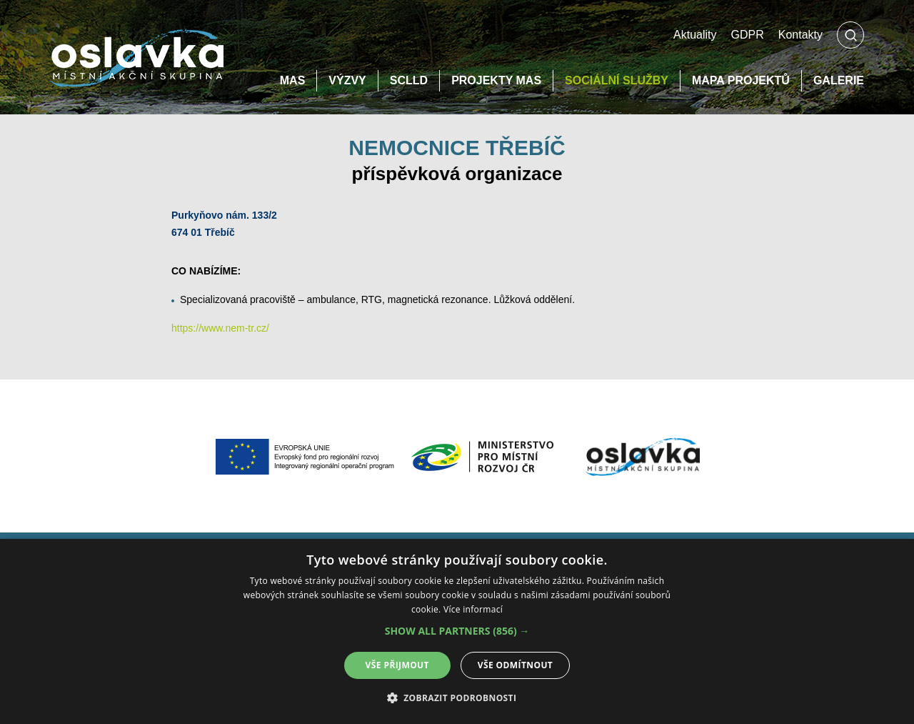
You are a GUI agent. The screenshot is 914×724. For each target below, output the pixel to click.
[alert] (457, 631)
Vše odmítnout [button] (515, 665)
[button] (457, 631)
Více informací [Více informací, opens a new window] (473, 609)
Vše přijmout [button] (397, 665)
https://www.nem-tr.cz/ (220, 328)
